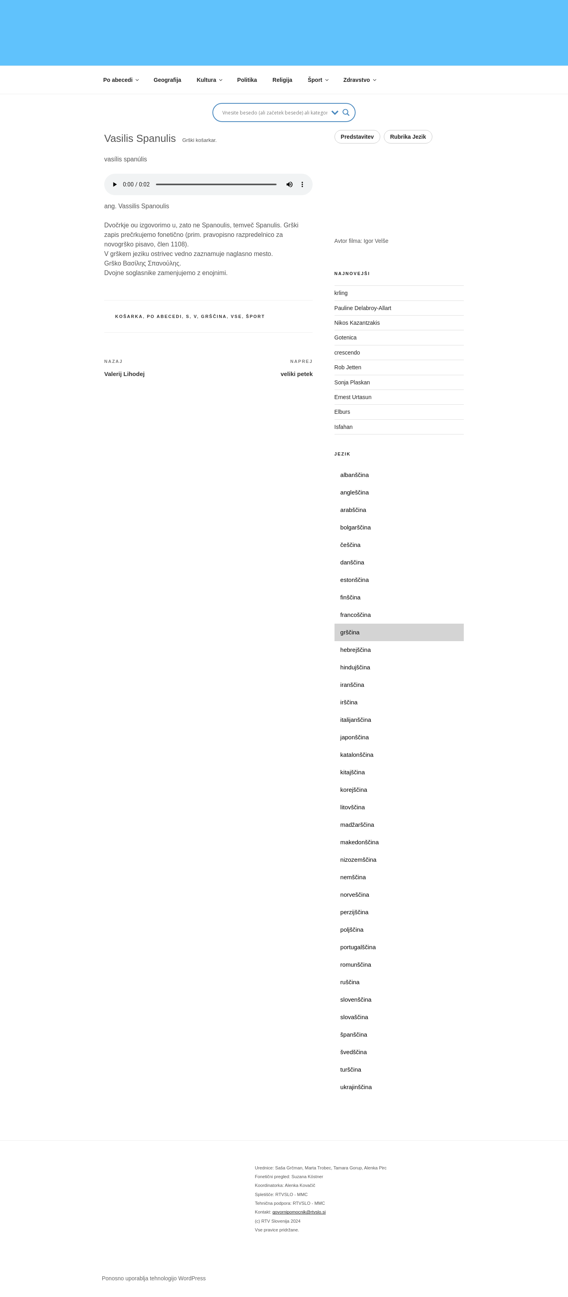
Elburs (342, 412)
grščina (214, 316)
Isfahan (344, 427)
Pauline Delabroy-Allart (364, 308)
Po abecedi (121, 80)
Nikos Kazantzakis (359, 323)
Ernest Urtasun (354, 397)
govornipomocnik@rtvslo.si (299, 1212)
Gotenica (346, 337)
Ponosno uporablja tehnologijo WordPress (154, 1278)
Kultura (210, 80)
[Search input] (274, 112)
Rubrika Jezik (408, 137)
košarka (129, 316)
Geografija (167, 80)
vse (236, 316)
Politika (247, 80)
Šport (319, 80)
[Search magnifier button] (346, 112)
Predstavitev (357, 137)
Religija (282, 80)
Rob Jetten (349, 367)
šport (255, 316)
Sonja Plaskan (353, 382)
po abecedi (164, 316)
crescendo (349, 352)
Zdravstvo (360, 80)
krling (341, 293)
